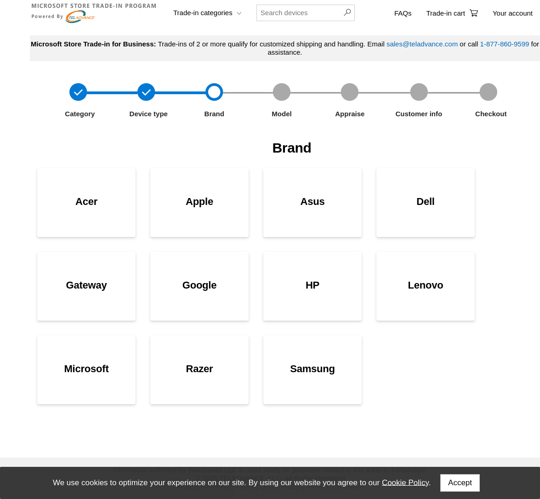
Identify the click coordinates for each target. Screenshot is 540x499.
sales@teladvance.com (422, 44)
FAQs (403, 13)
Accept (460, 482)
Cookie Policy (405, 482)
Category (79, 114)
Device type (147, 114)
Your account (513, 13)
